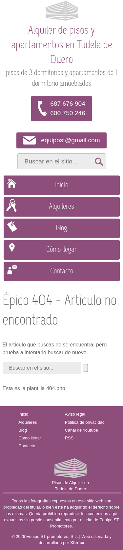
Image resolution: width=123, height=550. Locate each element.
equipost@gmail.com (70, 140)
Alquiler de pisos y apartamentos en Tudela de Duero (61, 45)
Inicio (61, 185)
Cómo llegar (61, 250)
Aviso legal (75, 414)
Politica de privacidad (85, 422)
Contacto (61, 271)
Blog (61, 228)
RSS (69, 437)
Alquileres (61, 207)
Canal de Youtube (81, 430)
